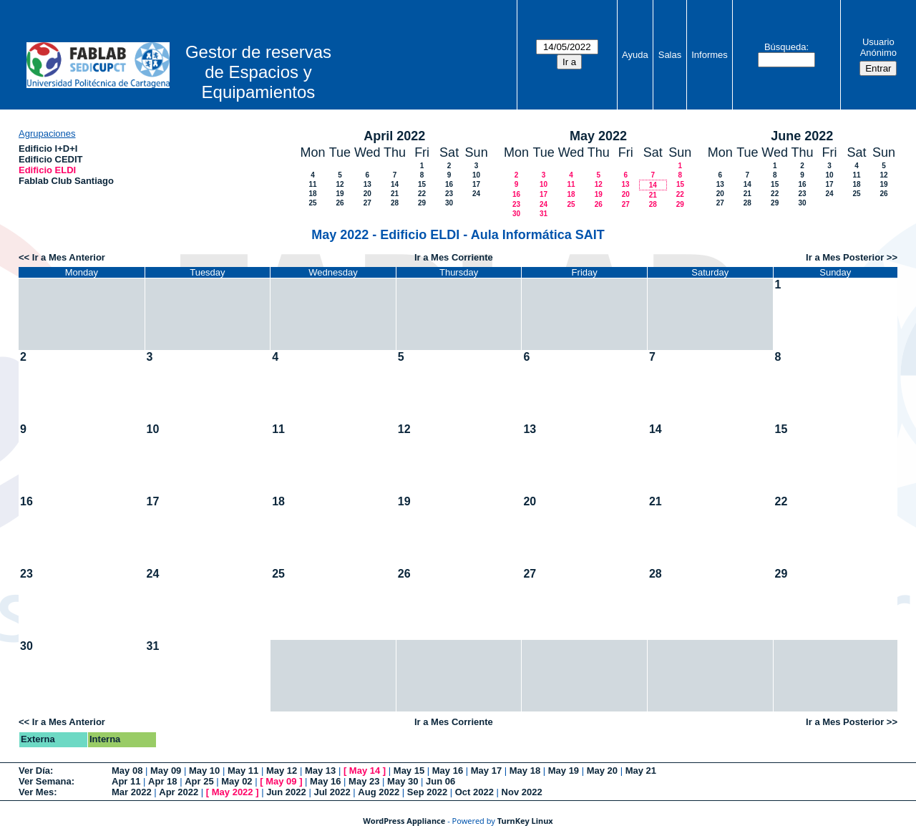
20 (367, 194)
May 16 (447, 770)
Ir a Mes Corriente (453, 257)
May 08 (127, 770)
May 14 (364, 770)
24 (476, 194)
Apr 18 (162, 781)
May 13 (320, 770)
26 (340, 203)
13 (367, 184)
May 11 (243, 770)
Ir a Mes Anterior (68, 257)
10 (476, 175)
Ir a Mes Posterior (845, 257)
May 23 (364, 781)
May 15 (409, 770)
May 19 (563, 770)
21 (395, 194)
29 (422, 203)
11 (312, 184)
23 (449, 194)
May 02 (236, 781)
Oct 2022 (474, 792)
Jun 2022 (286, 792)
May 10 (204, 770)
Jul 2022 (331, 792)
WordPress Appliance (404, 820)
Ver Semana (45, 781)
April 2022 (394, 136)
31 (543, 214)
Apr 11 (126, 781)
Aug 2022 (378, 792)
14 (395, 184)
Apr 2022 (178, 792)
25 (312, 203)
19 (340, 194)
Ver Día (34, 770)
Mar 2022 (132, 792)
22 (422, 194)
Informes (709, 54)
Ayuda (635, 54)
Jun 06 (440, 781)
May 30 (402, 781)
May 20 (602, 770)
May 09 (165, 770)
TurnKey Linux (525, 820)
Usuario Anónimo (878, 47)
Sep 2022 (427, 792)
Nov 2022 (522, 792)
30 (449, 203)
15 (422, 184)
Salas (670, 54)
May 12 (281, 770)
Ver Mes (36, 792)
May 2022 (598, 136)
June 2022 (802, 136)
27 (367, 203)
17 (476, 184)
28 (395, 203)
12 (340, 184)
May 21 (640, 770)
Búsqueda (785, 47)
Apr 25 (199, 781)
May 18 (525, 770)
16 (449, 184)
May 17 (486, 770)
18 (312, 194)
